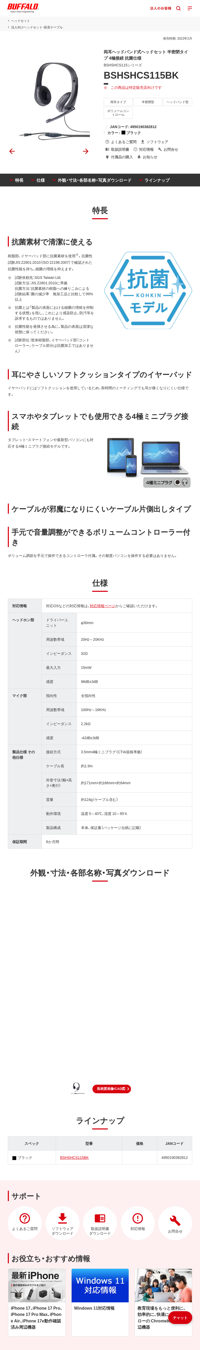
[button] (111, 1089)
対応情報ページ (102, 605)
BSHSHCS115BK (74, 1157)
